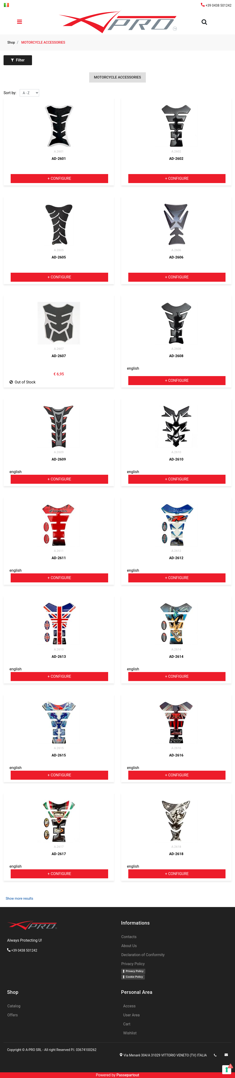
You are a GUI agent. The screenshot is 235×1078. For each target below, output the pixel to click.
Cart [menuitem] (126, 1024)
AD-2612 (176, 558)
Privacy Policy (135, 971)
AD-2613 (59, 656)
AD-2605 (59, 257)
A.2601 (59, 151)
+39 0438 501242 (216, 5)
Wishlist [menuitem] (130, 1033)
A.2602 (176, 151)
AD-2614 (176, 656)
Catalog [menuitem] (13, 1006)
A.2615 (59, 748)
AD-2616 (176, 755)
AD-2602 (176, 159)
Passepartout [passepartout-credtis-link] (127, 1075)
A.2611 (59, 551)
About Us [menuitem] (129, 946)
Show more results (19, 898)
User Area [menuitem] (131, 1015)
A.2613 (59, 649)
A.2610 (176, 452)
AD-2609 (59, 459)
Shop (11, 42)
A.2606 (176, 250)
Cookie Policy (134, 976)
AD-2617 (59, 854)
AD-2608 (176, 356)
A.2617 (59, 846)
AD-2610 (176, 459)
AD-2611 (59, 558)
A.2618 (176, 846)
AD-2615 (59, 755)
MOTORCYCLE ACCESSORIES (43, 42)
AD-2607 (59, 356)
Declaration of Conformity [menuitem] (143, 955)
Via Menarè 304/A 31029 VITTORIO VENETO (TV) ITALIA (165, 1055)
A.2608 (176, 348)
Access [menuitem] (129, 1006)
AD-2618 (176, 854)
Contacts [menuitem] (129, 937)
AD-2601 (59, 159)
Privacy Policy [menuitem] (133, 964)
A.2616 (176, 748)
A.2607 (59, 348)
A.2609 (59, 452)
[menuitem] (6, 4)
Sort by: (10, 93)
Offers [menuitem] (12, 1015)
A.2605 (59, 250)
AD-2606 (176, 257)
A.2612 (176, 551)
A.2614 (176, 649)
